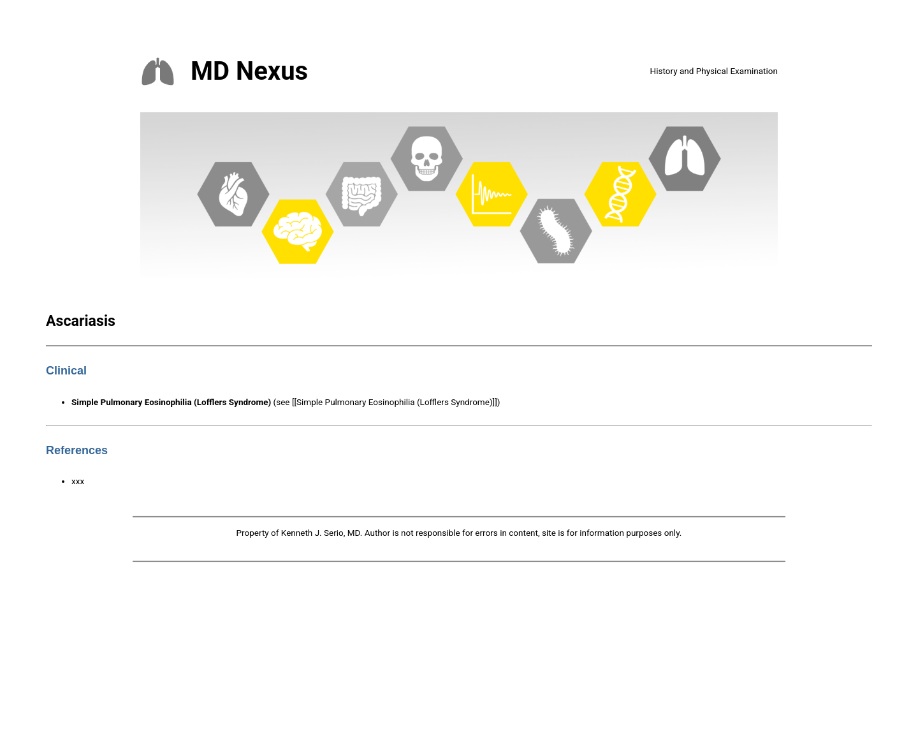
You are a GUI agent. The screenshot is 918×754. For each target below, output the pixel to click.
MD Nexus (249, 71)
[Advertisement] (459, 660)
